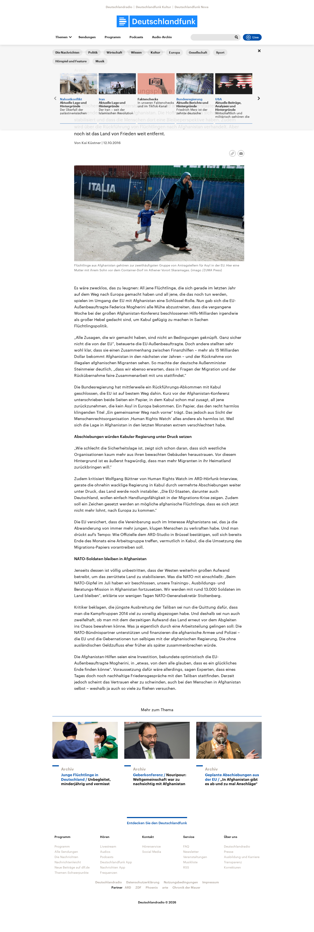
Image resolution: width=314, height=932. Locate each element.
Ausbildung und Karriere (241, 857)
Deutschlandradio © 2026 (157, 902)
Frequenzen (108, 872)
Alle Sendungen (66, 851)
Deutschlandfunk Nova (191, 7)
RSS (186, 867)
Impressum (210, 882)
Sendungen (87, 37)
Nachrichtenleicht (68, 862)
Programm (113, 37)
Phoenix (152, 887)
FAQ (186, 846)
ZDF (138, 887)
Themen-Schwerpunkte (72, 872)
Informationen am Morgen (89, 51)
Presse (228, 851)
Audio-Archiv (162, 37)
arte (165, 887)
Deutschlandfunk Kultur (153, 7)
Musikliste (190, 862)
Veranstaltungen (195, 857)
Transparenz (233, 862)
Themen (61, 37)
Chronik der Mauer (186, 887)
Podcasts (136, 37)
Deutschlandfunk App (116, 862)
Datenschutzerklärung (142, 882)
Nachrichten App (112, 867)
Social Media (151, 851)
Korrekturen (232, 867)
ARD (128, 887)
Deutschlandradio (119, 7)
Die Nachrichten (66, 857)
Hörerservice (151, 846)
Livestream (108, 846)
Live (252, 37)
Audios (105, 851)
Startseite (59, 51)
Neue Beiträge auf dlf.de (72, 867)
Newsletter (191, 851)
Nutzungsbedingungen (181, 882)
